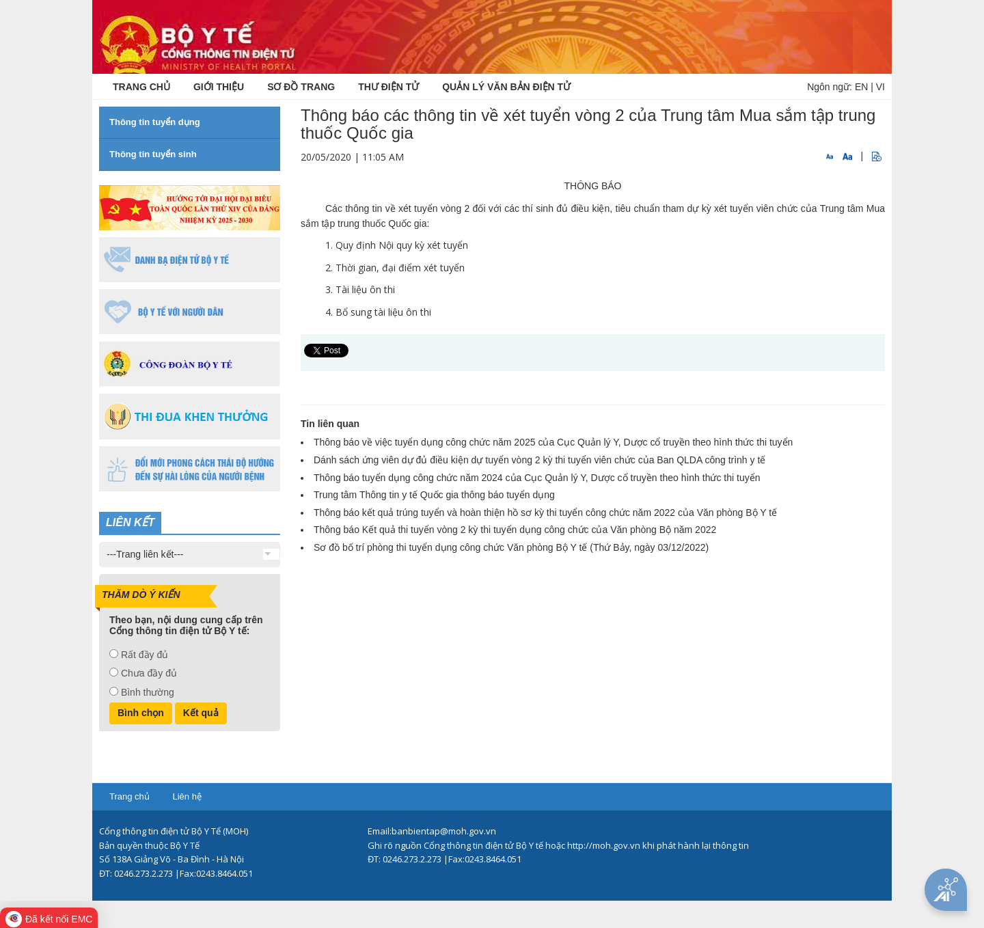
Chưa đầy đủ (149, 673)
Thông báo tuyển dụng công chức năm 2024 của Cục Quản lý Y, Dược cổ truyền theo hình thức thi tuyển (537, 477)
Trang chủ (129, 796)
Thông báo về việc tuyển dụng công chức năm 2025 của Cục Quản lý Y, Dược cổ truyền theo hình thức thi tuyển (553, 442)
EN (861, 86)
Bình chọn (141, 712)
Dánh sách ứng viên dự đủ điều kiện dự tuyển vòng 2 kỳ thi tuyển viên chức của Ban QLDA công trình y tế (539, 459)
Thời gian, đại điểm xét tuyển (400, 267)
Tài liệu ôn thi (365, 289)
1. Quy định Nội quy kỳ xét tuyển (396, 244)
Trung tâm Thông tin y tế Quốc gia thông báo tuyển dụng (434, 494)
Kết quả (201, 712)
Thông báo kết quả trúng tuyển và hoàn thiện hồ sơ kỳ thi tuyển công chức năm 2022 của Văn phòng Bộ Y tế (545, 512)
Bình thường (147, 692)
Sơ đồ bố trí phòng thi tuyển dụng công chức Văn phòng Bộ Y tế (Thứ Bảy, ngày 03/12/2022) (511, 547)
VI (880, 86)
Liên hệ (186, 796)
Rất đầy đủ (144, 654)
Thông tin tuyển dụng (154, 122)
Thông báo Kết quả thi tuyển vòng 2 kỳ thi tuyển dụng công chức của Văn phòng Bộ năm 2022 (515, 529)
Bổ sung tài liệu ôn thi (383, 311)
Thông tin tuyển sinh (153, 154)
